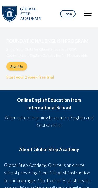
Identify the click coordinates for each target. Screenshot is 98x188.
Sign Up (16, 66)
